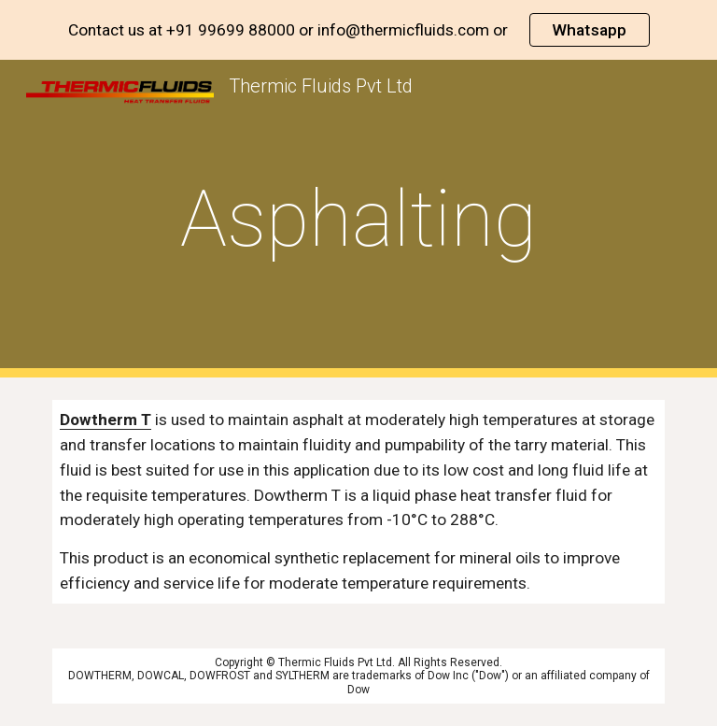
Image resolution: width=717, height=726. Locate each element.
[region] (358, 30)
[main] (358, 219)
